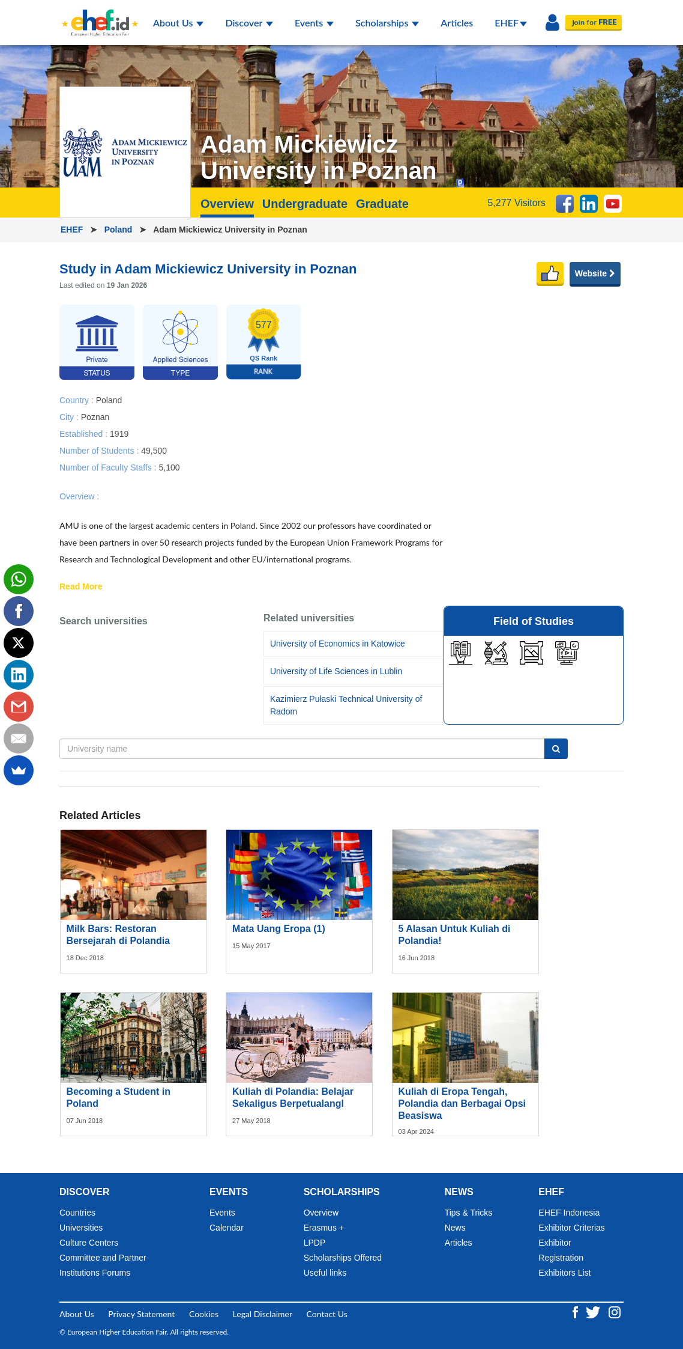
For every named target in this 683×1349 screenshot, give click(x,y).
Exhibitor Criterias (571, 1227)
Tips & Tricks (469, 1212)
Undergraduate (305, 203)
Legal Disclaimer (262, 1314)
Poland (119, 229)
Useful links (325, 1272)
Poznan (95, 416)
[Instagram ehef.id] (615, 1311)
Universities (81, 1227)
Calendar (226, 1227)
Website (595, 273)
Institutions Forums (94, 1272)
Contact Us (327, 1314)
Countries (77, 1212)
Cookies (203, 1314)
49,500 (154, 450)
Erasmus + (324, 1227)
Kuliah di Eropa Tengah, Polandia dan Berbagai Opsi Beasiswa (462, 1103)
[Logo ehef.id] (96, 15)
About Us (178, 22)
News (455, 1227)
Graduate (382, 203)
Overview (227, 203)
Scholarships (387, 22)
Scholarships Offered (343, 1257)
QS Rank (263, 358)
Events (314, 22)
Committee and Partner (102, 1257)
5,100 (168, 467)
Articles (457, 22)
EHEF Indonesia (569, 1212)
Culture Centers (88, 1242)
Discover (249, 22)
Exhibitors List (564, 1272)
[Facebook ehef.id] (576, 1311)
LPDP (315, 1242)
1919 (119, 433)
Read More (81, 587)
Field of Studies (533, 621)
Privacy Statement (141, 1314)
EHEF (511, 22)
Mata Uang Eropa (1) (278, 929)
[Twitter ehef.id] (594, 1311)
